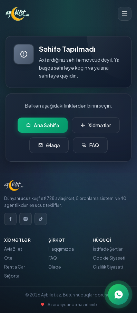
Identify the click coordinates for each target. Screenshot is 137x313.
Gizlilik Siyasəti (108, 267)
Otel (8, 258)
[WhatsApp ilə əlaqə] (118, 294)
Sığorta (11, 276)
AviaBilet (13, 249)
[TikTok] (41, 219)
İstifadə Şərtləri (108, 249)
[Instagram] (25, 219)
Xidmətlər (95, 125)
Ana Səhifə (42, 125)
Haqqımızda (61, 249)
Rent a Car (14, 267)
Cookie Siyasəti (109, 258)
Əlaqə (49, 145)
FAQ (90, 145)
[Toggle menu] (124, 14)
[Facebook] (10, 219)
